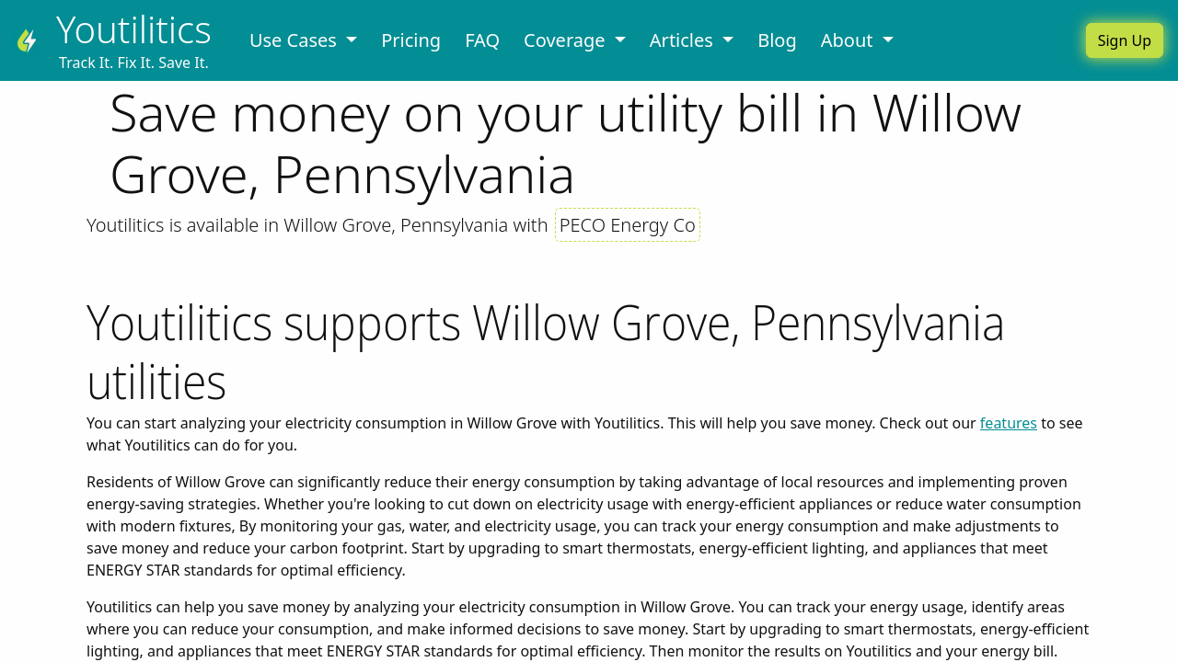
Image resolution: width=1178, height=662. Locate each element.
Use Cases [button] (295, 40)
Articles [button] (684, 40)
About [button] (849, 40)
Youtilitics (134, 29)
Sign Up (1124, 40)
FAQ (482, 40)
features (1008, 423)
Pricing (411, 40)
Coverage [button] (567, 40)
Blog (777, 40)
